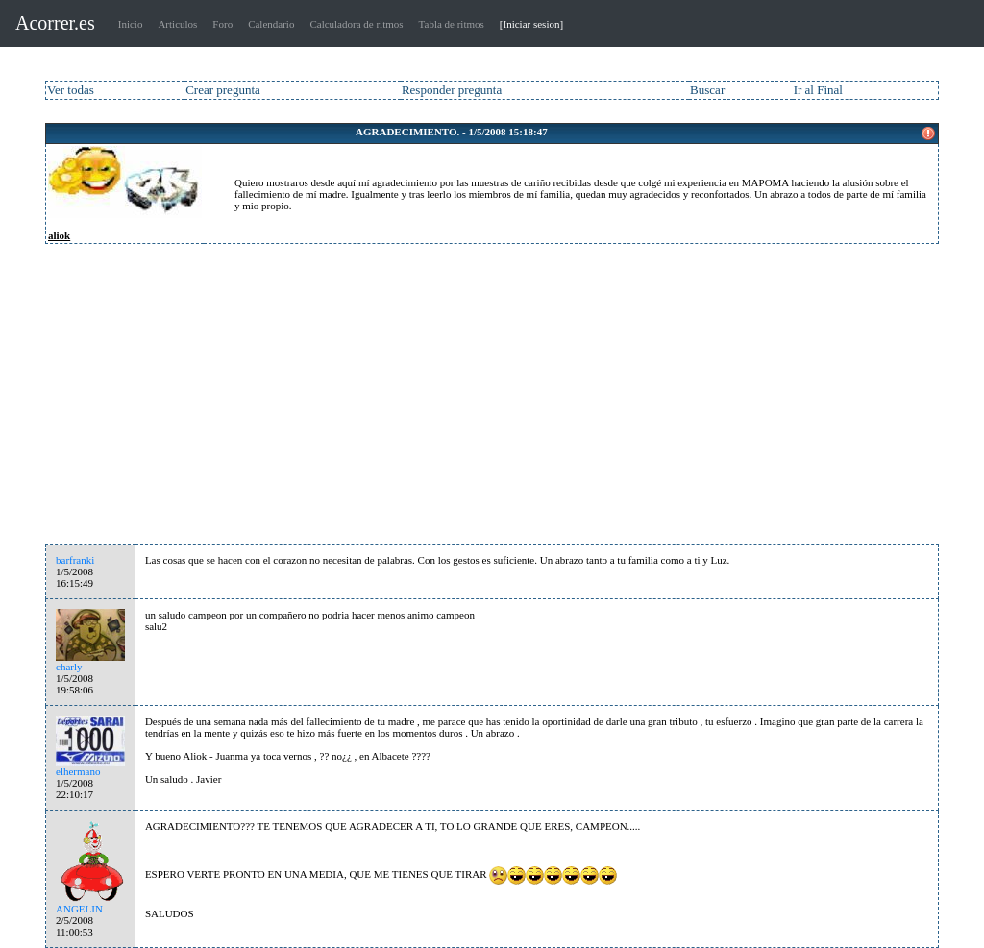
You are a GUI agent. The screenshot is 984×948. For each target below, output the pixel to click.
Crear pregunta (222, 90)
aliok (59, 235)
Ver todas (70, 90)
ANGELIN (79, 908)
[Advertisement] (492, 399)
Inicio (130, 24)
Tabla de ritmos (451, 24)
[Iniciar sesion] (531, 24)
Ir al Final (818, 90)
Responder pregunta (452, 90)
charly (69, 666)
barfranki (75, 560)
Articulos (177, 24)
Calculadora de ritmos (356, 24)
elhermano (78, 771)
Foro (222, 24)
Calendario (271, 24)
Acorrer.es (55, 23)
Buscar (707, 90)
